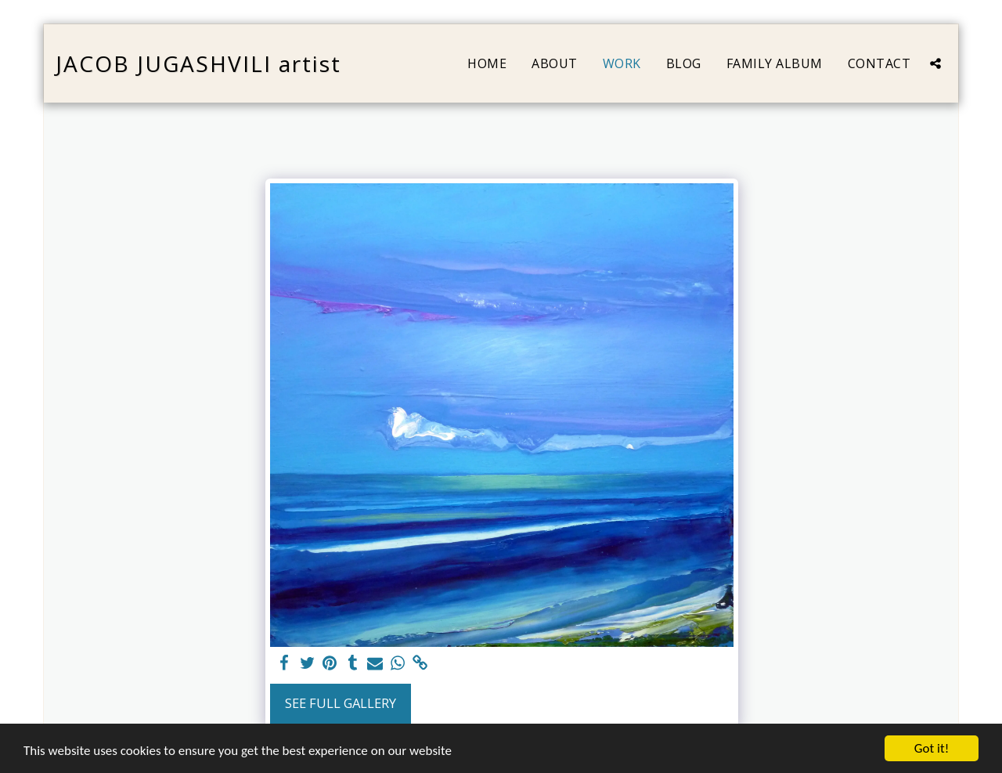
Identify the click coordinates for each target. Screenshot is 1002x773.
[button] (935, 63)
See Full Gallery (340, 703)
